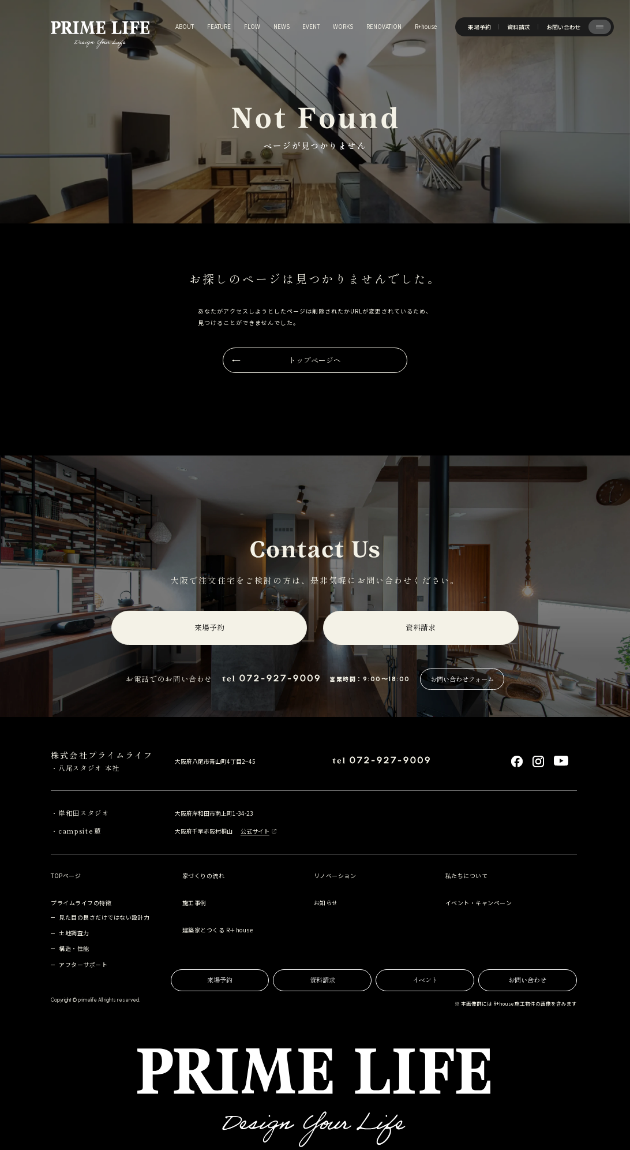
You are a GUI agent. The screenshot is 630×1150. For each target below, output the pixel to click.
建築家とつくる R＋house (217, 929)
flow (252, 26)
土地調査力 (74, 932)
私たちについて (466, 875)
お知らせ (326, 902)
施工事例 (194, 902)
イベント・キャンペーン (478, 902)
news (281, 26)
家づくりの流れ (203, 875)
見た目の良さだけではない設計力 (104, 917)
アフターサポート (83, 964)
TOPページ (66, 875)
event (311, 26)
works (343, 26)
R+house (426, 26)
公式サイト (255, 831)
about (184, 26)
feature (219, 26)
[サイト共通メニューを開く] (599, 27)
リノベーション (335, 875)
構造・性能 (74, 948)
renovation (384, 26)
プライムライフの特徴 (81, 902)
